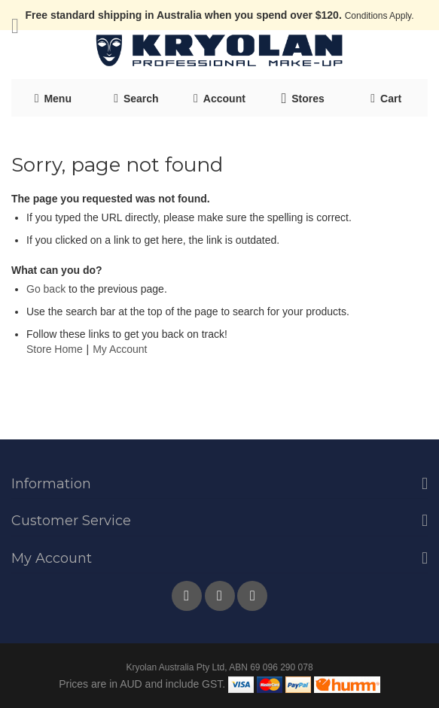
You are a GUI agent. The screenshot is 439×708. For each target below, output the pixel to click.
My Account (120, 349)
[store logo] (220, 51)
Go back (46, 289)
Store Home (54, 349)
